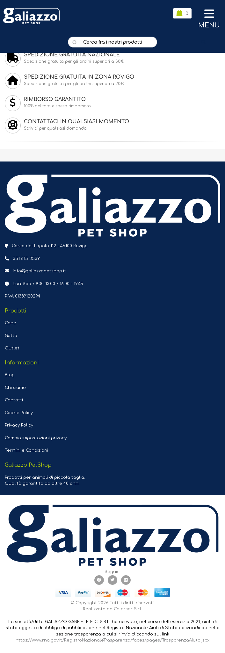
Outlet (12, 348)
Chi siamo (15, 387)
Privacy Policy (19, 425)
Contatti (14, 400)
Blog (10, 375)
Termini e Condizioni (26, 450)
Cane (10, 323)
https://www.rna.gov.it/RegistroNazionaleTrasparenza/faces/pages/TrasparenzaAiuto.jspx (112, 640)
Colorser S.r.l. (128, 609)
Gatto (11, 336)
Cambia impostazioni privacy (36, 438)
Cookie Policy (19, 413)
